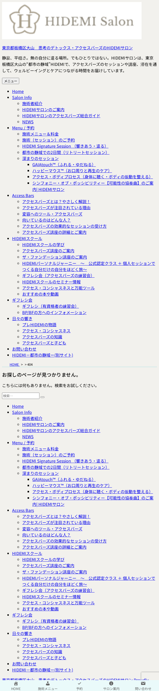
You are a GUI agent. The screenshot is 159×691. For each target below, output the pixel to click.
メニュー (10, 81)
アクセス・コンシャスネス (46, 331)
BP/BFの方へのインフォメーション (54, 312)
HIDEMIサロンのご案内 (43, 109)
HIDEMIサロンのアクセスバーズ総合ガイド (61, 115)
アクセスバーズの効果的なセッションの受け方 (64, 226)
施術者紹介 (32, 103)
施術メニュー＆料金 (40, 134)
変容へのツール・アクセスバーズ (52, 214)
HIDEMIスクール (27, 238)
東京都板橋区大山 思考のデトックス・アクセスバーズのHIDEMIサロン (67, 48)
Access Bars (23, 195)
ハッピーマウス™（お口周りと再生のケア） (72, 170)
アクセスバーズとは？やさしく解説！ (56, 201)
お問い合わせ (24, 349)
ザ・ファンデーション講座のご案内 (54, 257)
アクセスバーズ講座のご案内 (48, 250)
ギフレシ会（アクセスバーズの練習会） (58, 275)
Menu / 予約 (23, 128)
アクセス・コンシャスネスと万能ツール (58, 288)
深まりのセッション (40, 158)
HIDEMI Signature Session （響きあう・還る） (65, 146)
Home (18, 91)
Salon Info (22, 97)
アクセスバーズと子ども (44, 343)
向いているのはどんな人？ (46, 220)
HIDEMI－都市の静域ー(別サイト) (42, 355)
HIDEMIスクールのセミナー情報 (51, 282)
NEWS (28, 122)
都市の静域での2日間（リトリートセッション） (65, 152)
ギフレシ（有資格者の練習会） (50, 306)
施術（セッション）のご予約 (48, 140)
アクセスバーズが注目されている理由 (56, 207)
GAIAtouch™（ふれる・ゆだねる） (64, 164)
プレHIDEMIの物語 (39, 324)
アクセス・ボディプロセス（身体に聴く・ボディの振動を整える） (92, 177)
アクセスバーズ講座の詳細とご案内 (54, 232)
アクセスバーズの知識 (42, 337)
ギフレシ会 (22, 300)
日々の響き (22, 318)
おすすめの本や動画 (40, 294)
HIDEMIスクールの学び (43, 244)
